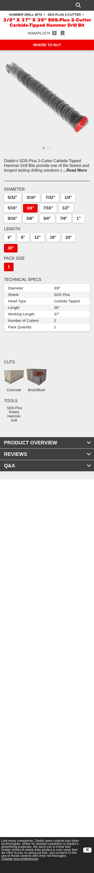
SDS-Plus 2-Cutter (64, 14)
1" (79, 218)
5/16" (12, 208)
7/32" (50, 197)
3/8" (30, 208)
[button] (47, 97)
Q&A (47, 465)
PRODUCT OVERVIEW (47, 442)
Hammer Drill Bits (25, 14)
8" (23, 237)
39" (11, 248)
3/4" (47, 218)
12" (37, 237)
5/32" (12, 197)
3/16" (31, 197)
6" (10, 237)
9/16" (12, 218)
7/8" (63, 218)
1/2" (66, 208)
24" (68, 237)
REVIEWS (47, 454)
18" (53, 237)
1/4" (68, 197)
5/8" (30, 218)
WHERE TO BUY (47, 45)
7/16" (48, 208)
